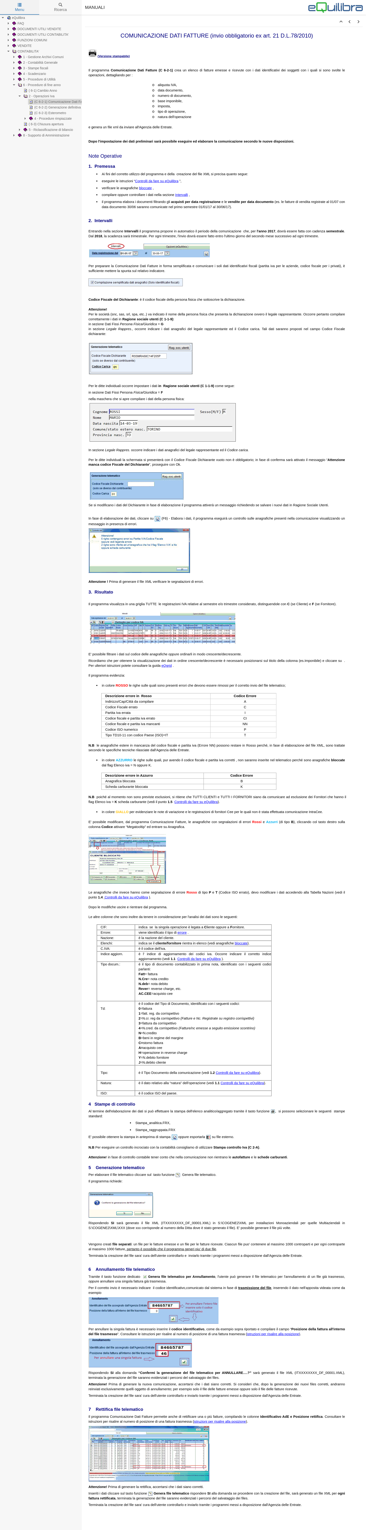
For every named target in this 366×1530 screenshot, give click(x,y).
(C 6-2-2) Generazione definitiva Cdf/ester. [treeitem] (62, 107)
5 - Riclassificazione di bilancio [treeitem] (48, 130)
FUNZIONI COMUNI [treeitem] (29, 40)
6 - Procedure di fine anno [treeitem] (39, 85)
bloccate (145, 188)
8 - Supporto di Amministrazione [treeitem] (43, 135)
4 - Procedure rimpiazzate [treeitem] (50, 118)
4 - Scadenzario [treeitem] (31, 74)
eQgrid (167, 665)
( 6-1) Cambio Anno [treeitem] (40, 90)
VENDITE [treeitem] (21, 46)
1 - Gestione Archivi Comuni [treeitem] (40, 57)
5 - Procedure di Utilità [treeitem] (36, 79)
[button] (341, 22)
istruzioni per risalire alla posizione (273, 1334)
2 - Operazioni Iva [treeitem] (39, 96)
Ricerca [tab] (60, 7)
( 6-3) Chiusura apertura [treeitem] (43, 124)
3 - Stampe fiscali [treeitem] (32, 68)
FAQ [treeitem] (17, 23)
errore (182, 932)
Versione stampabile (114, 56)
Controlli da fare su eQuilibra (157, 181)
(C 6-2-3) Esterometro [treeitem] (47, 113)
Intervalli (181, 195)
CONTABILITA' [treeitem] (25, 51)
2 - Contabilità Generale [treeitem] (37, 62)
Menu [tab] (19, 7)
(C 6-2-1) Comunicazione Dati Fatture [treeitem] (58, 102)
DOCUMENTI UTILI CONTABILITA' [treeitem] (40, 34)
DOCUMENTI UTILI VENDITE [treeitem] (36, 29)
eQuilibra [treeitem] (15, 18)
